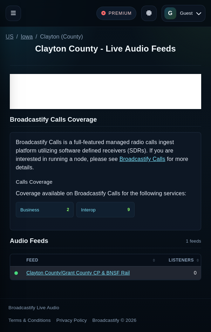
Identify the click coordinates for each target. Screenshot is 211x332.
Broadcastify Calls (142, 159)
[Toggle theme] (149, 13)
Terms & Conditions (29, 320)
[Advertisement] (105, 91)
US (10, 37)
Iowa (27, 37)
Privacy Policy (71, 320)
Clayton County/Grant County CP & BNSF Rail (78, 273)
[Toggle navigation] (13, 13)
